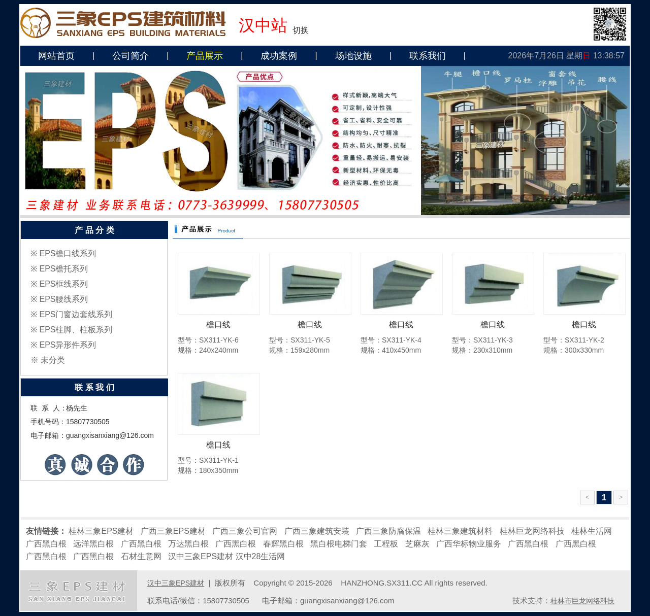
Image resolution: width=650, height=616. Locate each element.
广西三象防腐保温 (388, 531)
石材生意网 (141, 556)
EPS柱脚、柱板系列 (75, 329)
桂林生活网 (591, 531)
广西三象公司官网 (244, 531)
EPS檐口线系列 (67, 253)
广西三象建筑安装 (316, 531)
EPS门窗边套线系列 (75, 314)
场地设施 (353, 56)
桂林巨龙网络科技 (532, 531)
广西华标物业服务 (468, 543)
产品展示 (204, 56)
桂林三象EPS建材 (101, 531)
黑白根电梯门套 (338, 543)
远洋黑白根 (93, 543)
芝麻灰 (417, 543)
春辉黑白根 (283, 543)
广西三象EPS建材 (173, 531)
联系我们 (427, 56)
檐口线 (218, 324)
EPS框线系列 (63, 284)
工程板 (386, 543)
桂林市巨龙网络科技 (582, 601)
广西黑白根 (46, 543)
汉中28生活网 (260, 556)
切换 (300, 30)
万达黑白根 (188, 543)
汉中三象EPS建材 (200, 556)
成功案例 (279, 56)
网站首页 (56, 56)
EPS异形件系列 (67, 344)
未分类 (53, 360)
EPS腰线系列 (63, 299)
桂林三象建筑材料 (460, 531)
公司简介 (130, 56)
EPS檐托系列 (63, 268)
